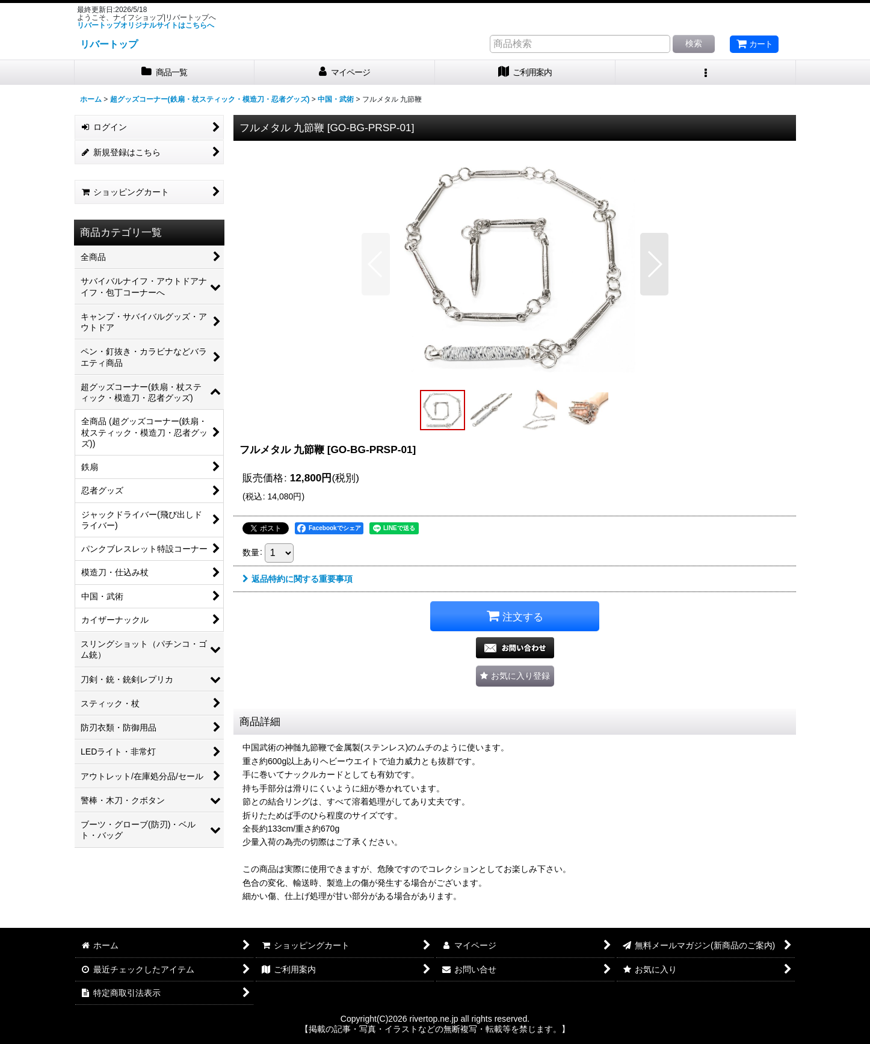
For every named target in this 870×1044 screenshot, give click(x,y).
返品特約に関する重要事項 (297, 579)
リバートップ (109, 44)
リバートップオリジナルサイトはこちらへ (145, 25)
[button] (705, 72)
